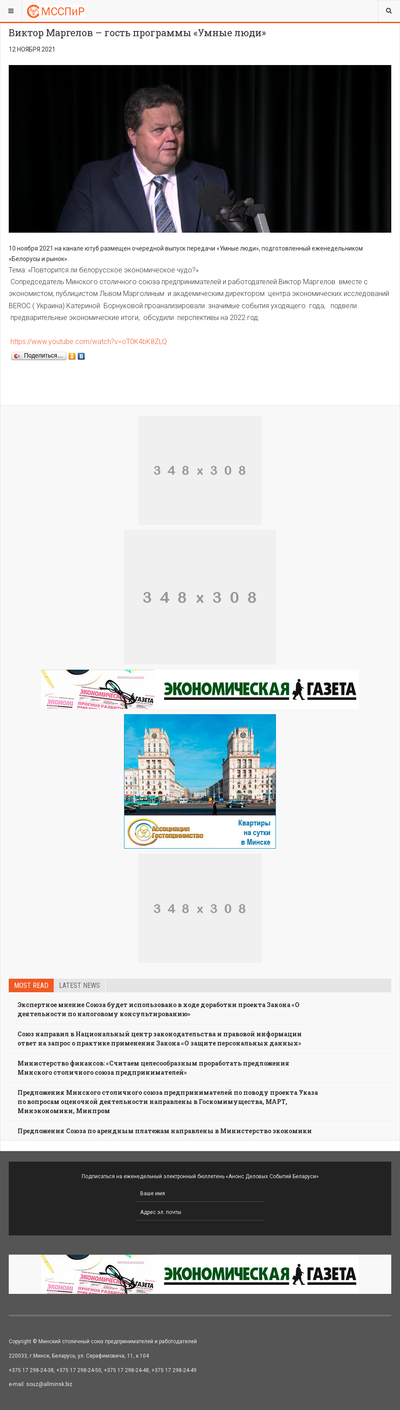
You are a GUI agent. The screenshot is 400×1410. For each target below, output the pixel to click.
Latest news (79, 985)
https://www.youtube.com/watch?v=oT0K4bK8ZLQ (88, 341)
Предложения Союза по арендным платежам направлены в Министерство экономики (164, 1131)
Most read (31, 985)
